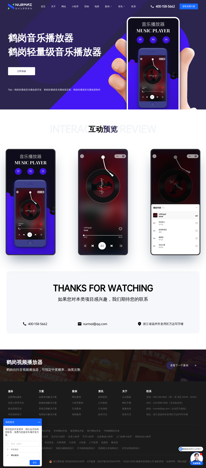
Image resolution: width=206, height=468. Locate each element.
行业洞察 (102, 408)
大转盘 (82, 442)
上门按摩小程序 (124, 436)
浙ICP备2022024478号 (109, 461)
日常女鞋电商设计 (131, 448)
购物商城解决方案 (48, 403)
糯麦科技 (126, 408)
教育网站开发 (77, 431)
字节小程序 (88, 436)
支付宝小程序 (58, 436)
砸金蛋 (114, 442)
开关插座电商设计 (86, 448)
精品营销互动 (15, 408)
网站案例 (76, 397)
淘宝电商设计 (15, 414)
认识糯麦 (126, 397)
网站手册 (126, 403)
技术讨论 (102, 414)
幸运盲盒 (49, 442)
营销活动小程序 (143, 436)
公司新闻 (102, 403)
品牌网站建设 (15, 397)
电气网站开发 (94, 431)
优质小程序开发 (16, 403)
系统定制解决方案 (48, 408)
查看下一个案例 (183, 365)
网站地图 (182, 461)
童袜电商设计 (46, 448)
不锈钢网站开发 (112, 431)
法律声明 (170, 461)
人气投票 (93, 442)
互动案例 (76, 408)
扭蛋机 (104, 442)
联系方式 (126, 414)
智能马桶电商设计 (65, 448)
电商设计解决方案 (48, 414)
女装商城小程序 (105, 436)
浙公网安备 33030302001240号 (69, 461)
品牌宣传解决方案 (48, 397)
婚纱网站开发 (43, 431)
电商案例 (76, 414)
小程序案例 (77, 403)
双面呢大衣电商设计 (108, 448)
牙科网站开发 (60, 431)
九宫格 (72, 442)
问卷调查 (61, 442)
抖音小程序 (42, 436)
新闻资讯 (102, 397)
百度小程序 (73, 436)
